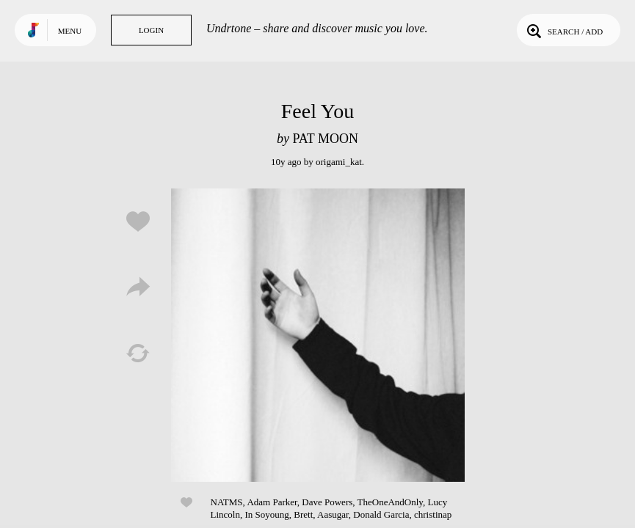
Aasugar (333, 514)
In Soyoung (266, 514)
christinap (432, 514)
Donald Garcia (381, 514)
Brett (303, 514)
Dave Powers (327, 501)
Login (151, 30)
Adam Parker (272, 501)
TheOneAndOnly (390, 501)
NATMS (227, 501)
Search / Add (563, 30)
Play (318, 335)
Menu (69, 30)
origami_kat (339, 161)
